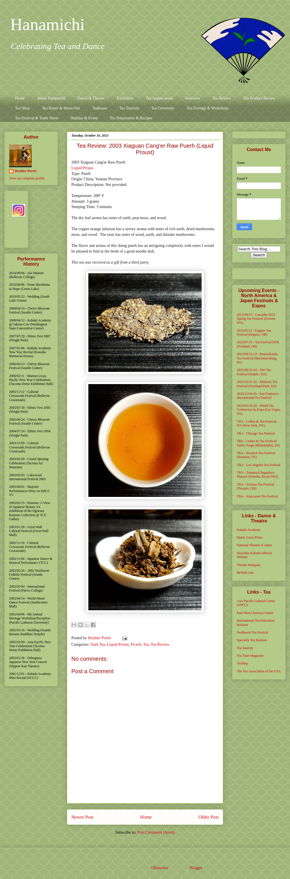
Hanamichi (47, 24)
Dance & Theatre (91, 98)
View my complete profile (27, 178)
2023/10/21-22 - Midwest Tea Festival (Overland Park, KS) (257, 384)
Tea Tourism (129, 108)
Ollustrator (159, 868)
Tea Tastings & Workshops (207, 108)
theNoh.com (245, 573)
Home (20, 98)
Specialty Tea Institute (252, 640)
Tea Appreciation (159, 98)
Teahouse (99, 108)
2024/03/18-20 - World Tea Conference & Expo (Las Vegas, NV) (259, 410)
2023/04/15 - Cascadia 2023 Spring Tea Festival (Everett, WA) (256, 319)
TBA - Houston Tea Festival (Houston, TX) (256, 455)
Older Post (209, 817)
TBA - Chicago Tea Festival (256, 433)
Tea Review (221, 98)
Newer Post (82, 817)
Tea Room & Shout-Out (61, 108)
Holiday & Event (84, 118)
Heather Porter (100, 638)
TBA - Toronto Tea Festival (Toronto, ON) (255, 486)
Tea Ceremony (162, 108)
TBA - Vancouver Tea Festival (257, 496)
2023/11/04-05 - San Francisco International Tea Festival (258, 396)
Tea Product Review (259, 98)
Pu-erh (136, 644)
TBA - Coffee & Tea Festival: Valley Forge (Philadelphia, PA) (258, 443)
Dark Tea (97, 644)
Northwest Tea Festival (252, 632)
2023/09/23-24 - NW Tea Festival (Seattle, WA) (254, 372)
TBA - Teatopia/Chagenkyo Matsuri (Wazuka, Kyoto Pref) (257, 474)
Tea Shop (22, 108)
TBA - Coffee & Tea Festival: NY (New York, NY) (257, 423)
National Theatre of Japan (254, 545)
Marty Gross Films (250, 537)
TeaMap (242, 663)
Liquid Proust (82, 168)
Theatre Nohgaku (249, 565)
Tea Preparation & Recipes (131, 118)
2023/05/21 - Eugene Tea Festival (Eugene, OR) (254, 332)
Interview (192, 98)
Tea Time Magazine (250, 656)
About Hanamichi (51, 98)
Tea (146, 644)
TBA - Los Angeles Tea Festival (258, 465)
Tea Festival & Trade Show (36, 118)
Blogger (196, 868)
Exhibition (125, 98)
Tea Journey (245, 648)
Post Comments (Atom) (156, 832)
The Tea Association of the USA (259, 671)
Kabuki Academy (249, 530)
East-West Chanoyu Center (255, 613)
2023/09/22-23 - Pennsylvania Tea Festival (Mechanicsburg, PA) (257, 358)
